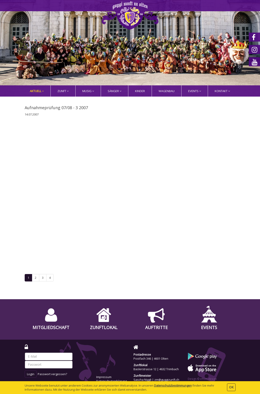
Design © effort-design (202, 379)
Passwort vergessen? (52, 374)
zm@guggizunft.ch (166, 380)
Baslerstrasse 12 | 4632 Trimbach (156, 369)
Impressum (103, 377)
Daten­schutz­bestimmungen (173, 385)
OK (231, 387)
